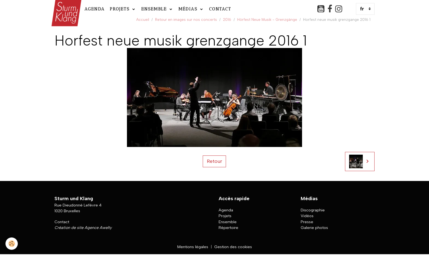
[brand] (65, 9)
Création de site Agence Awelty (83, 227)
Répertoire (228, 227)
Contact (220, 9)
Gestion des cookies (233, 246)
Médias (188, 9)
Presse (307, 221)
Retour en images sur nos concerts (186, 19)
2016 (227, 19)
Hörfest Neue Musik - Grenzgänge (267, 19)
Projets (120, 9)
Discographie (313, 210)
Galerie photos (314, 227)
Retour (214, 161)
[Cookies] (11, 243)
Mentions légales (192, 246)
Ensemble (155, 9)
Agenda (95, 9)
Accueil (142, 19)
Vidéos (307, 215)
